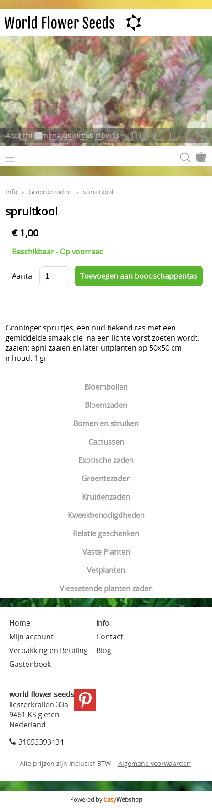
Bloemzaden (106, 405)
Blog (103, 650)
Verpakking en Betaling (48, 650)
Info (11, 191)
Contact (109, 637)
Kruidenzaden (106, 497)
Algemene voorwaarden (154, 763)
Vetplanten (106, 570)
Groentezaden (106, 478)
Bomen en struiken (106, 423)
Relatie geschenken (106, 533)
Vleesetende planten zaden (106, 588)
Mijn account (31, 637)
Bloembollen (106, 387)
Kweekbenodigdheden (106, 515)
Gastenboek (30, 664)
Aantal (23, 276)
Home (19, 623)
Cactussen (106, 442)
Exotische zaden (106, 460)
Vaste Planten (106, 552)
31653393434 (41, 742)
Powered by (106, 799)
